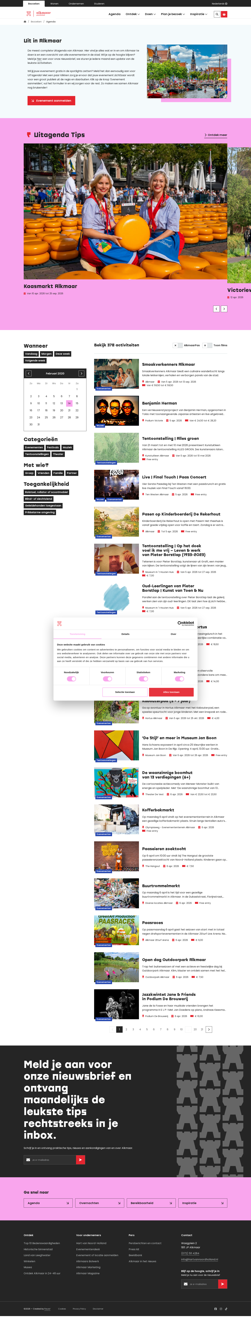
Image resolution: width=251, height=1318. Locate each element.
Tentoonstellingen (37, 456)
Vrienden (43, 475)
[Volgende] (224, 311)
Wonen (54, 3)
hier (39, 61)
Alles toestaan (171, 692)
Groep (29, 475)
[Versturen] (80, 1161)
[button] (219, 4)
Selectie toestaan (125, 692)
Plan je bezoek (173, 14)
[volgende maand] (81, 375)
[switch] (178, 347)
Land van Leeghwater (37, 1257)
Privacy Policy (79, 1310)
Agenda (115, 14)
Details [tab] (125, 634)
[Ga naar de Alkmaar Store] (224, 14)
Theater (58, 456)
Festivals (53, 449)
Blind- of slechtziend (38, 501)
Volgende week (35, 362)
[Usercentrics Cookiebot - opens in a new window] (180, 623)
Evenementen (34, 449)
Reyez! (47, 1310)
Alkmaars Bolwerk (87, 1263)
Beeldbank (135, 1257)
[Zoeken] (217, 14)
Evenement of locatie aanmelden (97, 1257)
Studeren (99, 3)
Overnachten (89, 1205)
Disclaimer (98, 1310)
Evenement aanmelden (53, 102)
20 (195, 1031)
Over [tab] (173, 634)
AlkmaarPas (192, 347)
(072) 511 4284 (190, 1255)
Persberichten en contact (145, 1245)
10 (181, 1031)
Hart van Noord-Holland (91, 1245)
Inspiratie (198, 14)
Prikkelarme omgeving (40, 514)
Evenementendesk (88, 1251)
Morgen (46, 356)
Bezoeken (34, 3)
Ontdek (133, 14)
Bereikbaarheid (142, 1205)
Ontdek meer (217, 137)
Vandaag (31, 356)
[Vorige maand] (29, 375)
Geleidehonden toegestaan (43, 507)
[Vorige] (216, 311)
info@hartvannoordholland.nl (199, 1261)
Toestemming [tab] (77, 634)
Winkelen (29, 1263)
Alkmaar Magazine (88, 1275)
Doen (150, 14)
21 (202, 1031)
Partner (72, 475)
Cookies (62, 1310)
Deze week (63, 356)
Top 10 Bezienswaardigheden (42, 1245)
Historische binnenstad (38, 1251)
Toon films (220, 347)
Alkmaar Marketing (88, 1269)
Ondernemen (76, 3)
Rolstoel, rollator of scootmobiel (46, 494)
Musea (28, 1269)
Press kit (134, 1251)
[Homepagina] (25, 23)
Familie (58, 475)
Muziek (67, 449)
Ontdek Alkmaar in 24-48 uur (42, 1275)
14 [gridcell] (69, 405)
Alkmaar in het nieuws (142, 1263)
